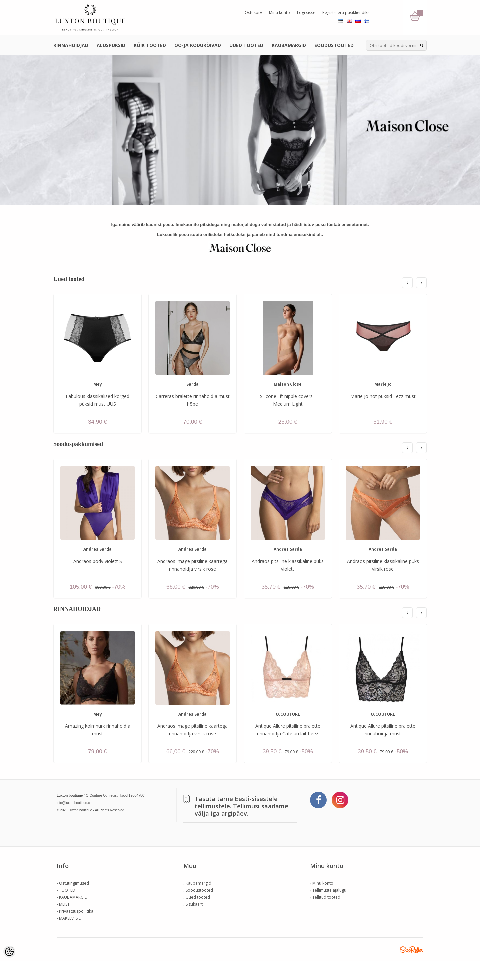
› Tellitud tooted (325, 897)
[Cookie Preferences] (9, 952)
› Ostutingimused (73, 883)
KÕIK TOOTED (150, 45)
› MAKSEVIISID (69, 918)
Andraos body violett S (97, 561)
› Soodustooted (198, 890)
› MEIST (63, 904)
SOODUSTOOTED (334, 45)
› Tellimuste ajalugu (328, 890)
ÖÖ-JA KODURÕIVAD (197, 45)
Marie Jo (383, 384)
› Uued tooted (196, 897)
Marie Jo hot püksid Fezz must (383, 396)
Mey (97, 384)
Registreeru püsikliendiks (345, 12)
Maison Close (288, 384)
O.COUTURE (288, 714)
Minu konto (279, 12)
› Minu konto (321, 883)
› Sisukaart (193, 904)
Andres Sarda (97, 549)
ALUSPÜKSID (111, 45)
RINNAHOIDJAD (70, 45)
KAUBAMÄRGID (289, 45)
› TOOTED (66, 890)
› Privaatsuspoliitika (75, 911)
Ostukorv (253, 12)
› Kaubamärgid (197, 883)
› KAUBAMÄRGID (72, 897)
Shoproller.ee (411, 949)
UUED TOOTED (246, 45)
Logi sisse (306, 12)
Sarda (192, 384)
